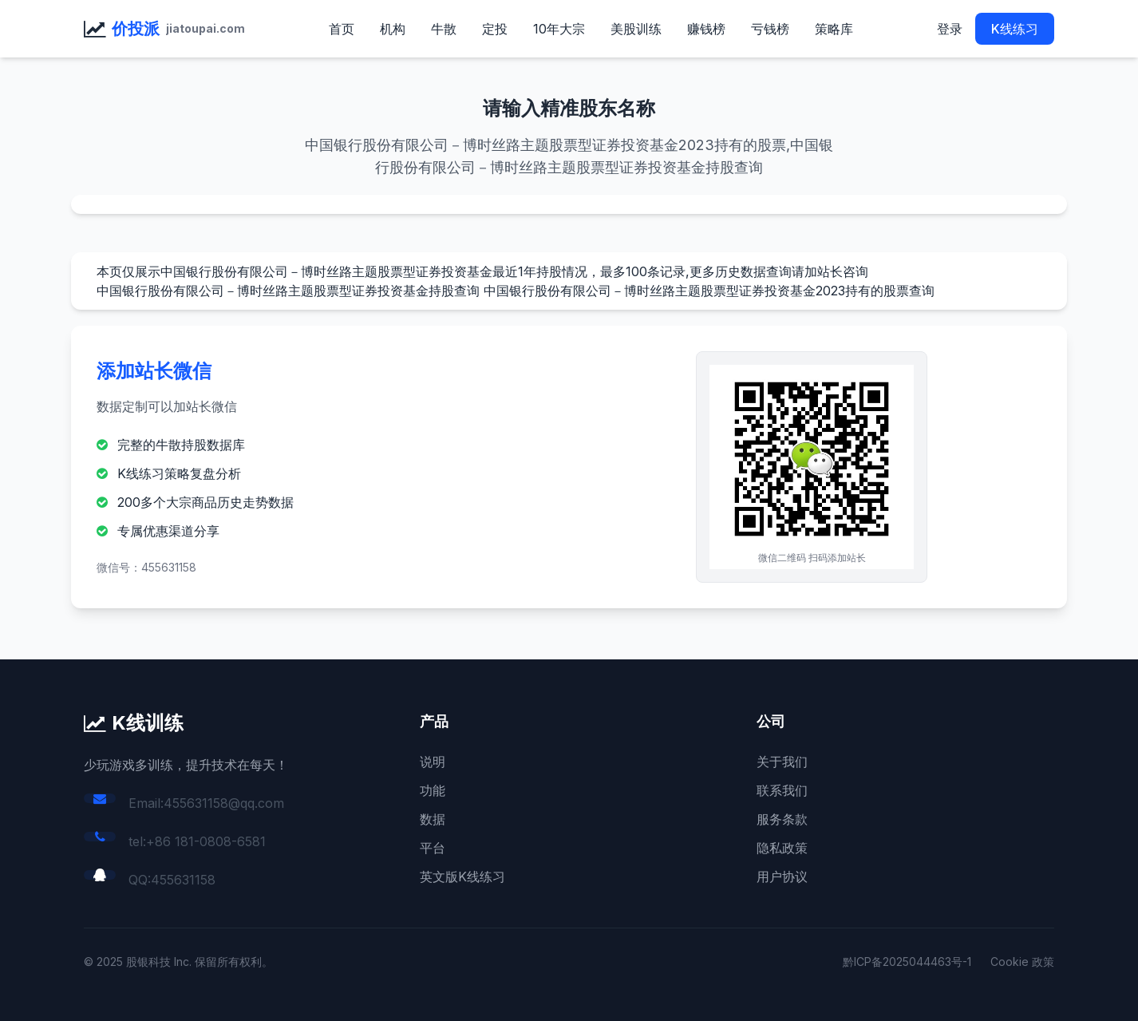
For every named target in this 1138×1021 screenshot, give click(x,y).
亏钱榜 (770, 29)
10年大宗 (559, 29)
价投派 (136, 28)
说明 (432, 762)
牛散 (443, 29)
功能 (432, 790)
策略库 (834, 29)
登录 (949, 29)
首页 (341, 29)
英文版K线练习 (462, 876)
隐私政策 (782, 848)
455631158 (183, 880)
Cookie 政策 (1022, 961)
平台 (432, 848)
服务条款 (782, 819)
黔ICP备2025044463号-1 (907, 961)
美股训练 (636, 29)
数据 (432, 819)
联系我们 (782, 790)
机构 (392, 29)
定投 (495, 29)
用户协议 (782, 876)
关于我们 (782, 762)
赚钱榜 (706, 29)
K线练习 (1014, 29)
